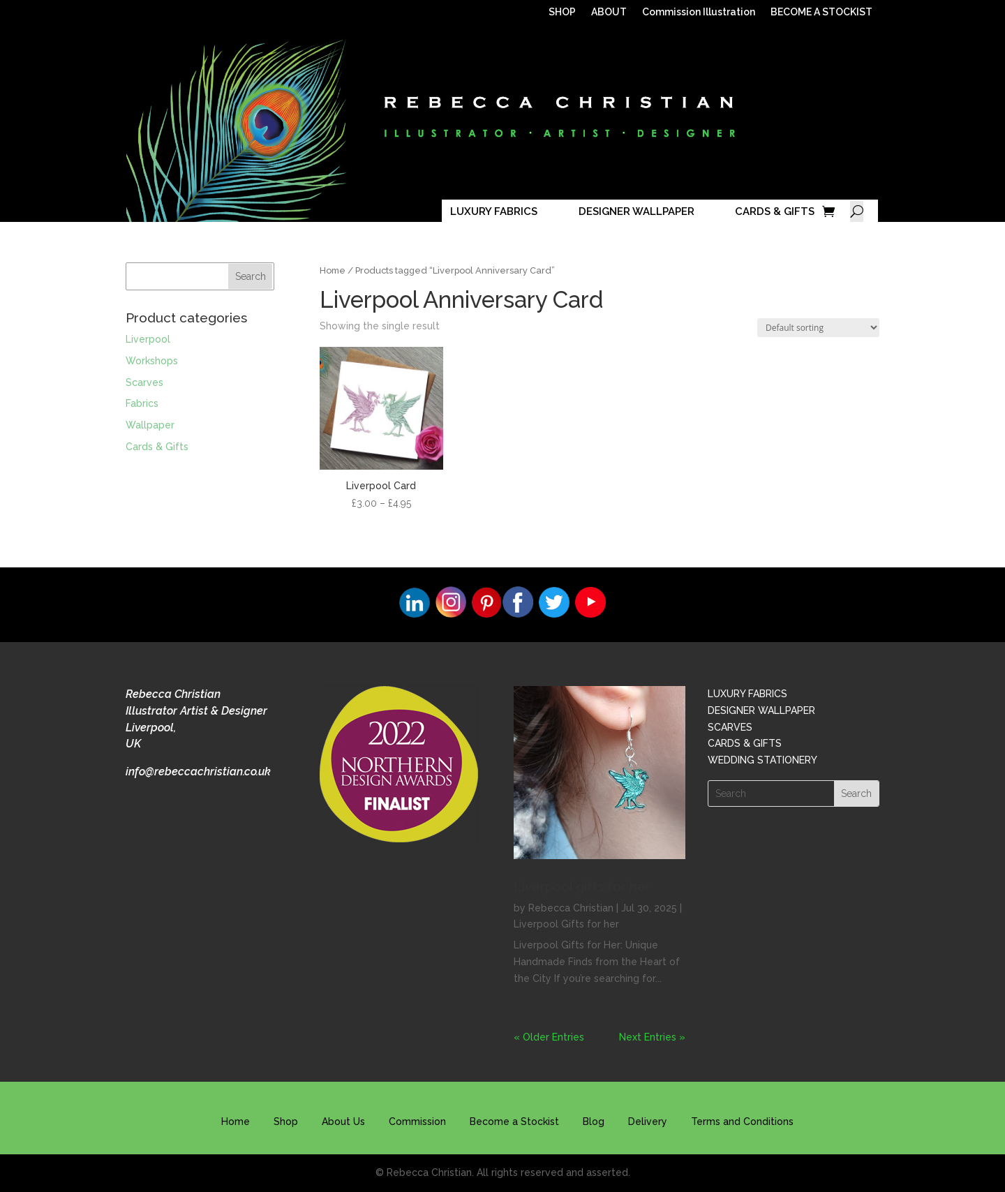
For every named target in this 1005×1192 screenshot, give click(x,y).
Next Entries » (652, 1037)
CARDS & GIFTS (774, 211)
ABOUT (609, 12)
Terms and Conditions (742, 1121)
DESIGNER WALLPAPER (636, 211)
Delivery (647, 1121)
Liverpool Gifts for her (566, 924)
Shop (286, 1121)
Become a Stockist (514, 1121)
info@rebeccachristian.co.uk (198, 771)
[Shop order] (818, 327)
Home (332, 270)
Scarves (144, 382)
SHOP (562, 12)
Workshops (152, 360)
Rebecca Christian (570, 908)
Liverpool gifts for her (582, 886)
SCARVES (730, 727)
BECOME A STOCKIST (821, 12)
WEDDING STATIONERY (762, 760)
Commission (417, 1121)
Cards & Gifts (157, 446)
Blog (593, 1121)
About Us (343, 1121)
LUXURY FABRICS (493, 211)
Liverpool (148, 339)
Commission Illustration (698, 12)
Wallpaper (150, 425)
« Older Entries (549, 1037)
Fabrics (142, 403)
